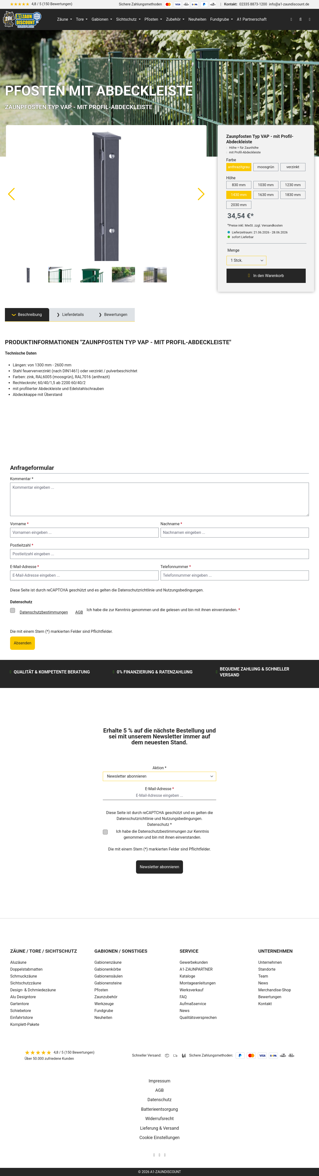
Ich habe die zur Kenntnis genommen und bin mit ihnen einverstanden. (162, 834)
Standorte (266, 969)
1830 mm (293, 195)
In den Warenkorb (266, 275)
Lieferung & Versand (159, 1128)
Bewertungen (269, 997)
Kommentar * (21, 478)
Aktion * (159, 768)
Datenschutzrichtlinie (136, 590)
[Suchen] (300, 19)
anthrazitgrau (239, 167)
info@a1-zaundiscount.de (289, 4)
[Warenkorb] (309, 19)
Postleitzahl (21, 545)
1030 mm (266, 185)
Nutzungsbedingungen (182, 590)
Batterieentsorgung (159, 1109)
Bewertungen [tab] (115, 314)
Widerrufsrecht (159, 1118)
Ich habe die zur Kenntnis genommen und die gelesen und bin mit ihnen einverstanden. (128, 612)
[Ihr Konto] (291, 19)
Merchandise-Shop (274, 990)
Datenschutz (159, 1099)
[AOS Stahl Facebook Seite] (159, 1155)
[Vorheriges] (11, 194)
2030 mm (239, 205)
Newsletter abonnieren (159, 867)
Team (263, 976)
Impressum (159, 1080)
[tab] (27, 315)
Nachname (171, 524)
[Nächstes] (201, 194)
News (263, 983)
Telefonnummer (176, 566)
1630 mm (266, 195)
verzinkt (293, 167)
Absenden (22, 643)
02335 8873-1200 (253, 4)
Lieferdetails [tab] (72, 314)
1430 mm (239, 195)
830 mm (238, 185)
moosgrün (266, 167)
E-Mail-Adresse (24, 566)
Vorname (19, 524)
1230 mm (293, 185)
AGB (79, 612)
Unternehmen (270, 962)
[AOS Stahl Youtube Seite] (165, 1155)
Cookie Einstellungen (159, 1137)
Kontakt (265, 1003)
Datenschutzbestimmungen (44, 612)
